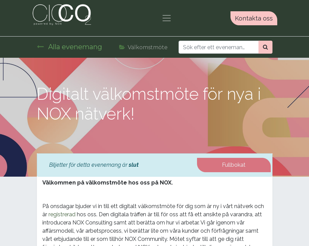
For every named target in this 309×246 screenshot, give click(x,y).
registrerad (61, 214)
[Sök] (265, 47)
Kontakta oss (254, 18)
